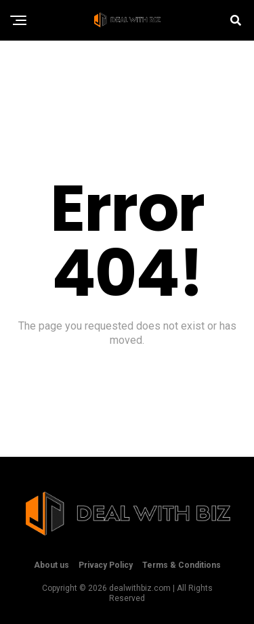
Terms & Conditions (181, 565)
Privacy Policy (106, 565)
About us (51, 565)
